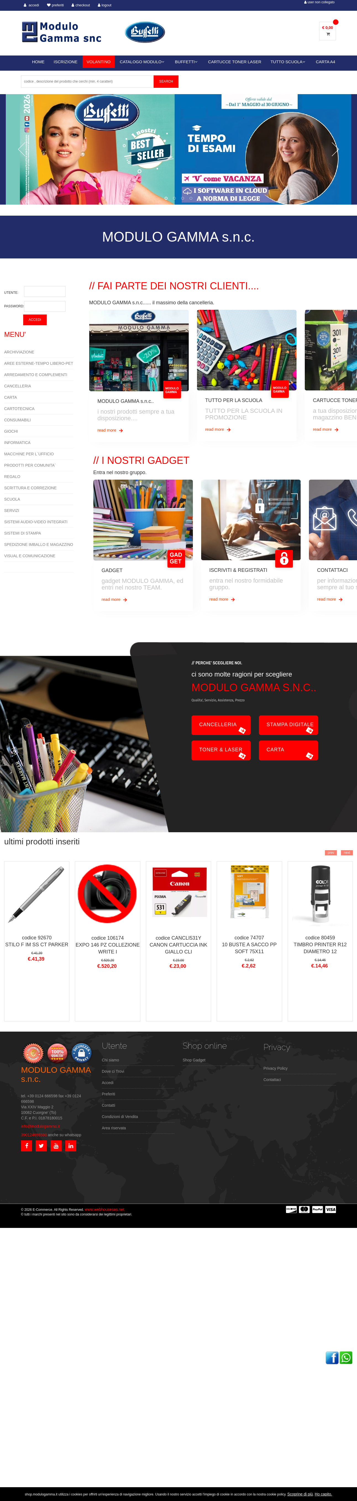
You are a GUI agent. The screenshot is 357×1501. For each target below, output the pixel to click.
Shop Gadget (194, 1060)
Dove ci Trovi (113, 1071)
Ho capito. (323, 1494)
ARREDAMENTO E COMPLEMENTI (35, 374)
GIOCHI (11, 431)
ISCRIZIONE (65, 61)
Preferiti (108, 1094)
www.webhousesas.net (104, 1209)
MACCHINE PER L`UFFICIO (29, 454)
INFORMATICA (17, 442)
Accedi (108, 1082)
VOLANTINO (99, 61)
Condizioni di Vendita (120, 1116)
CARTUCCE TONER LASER (234, 61)
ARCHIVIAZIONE (19, 352)
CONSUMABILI (17, 420)
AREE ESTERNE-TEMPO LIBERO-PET (38, 363)
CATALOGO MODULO (142, 61)
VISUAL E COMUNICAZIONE (29, 556)
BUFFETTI (186, 61)
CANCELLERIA (17, 386)
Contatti (108, 1105)
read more (111, 430)
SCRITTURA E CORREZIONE (30, 488)
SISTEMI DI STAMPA (22, 533)
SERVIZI (11, 510)
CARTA (10, 397)
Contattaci (272, 1079)
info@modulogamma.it (40, 1126)
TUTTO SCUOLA (288, 61)
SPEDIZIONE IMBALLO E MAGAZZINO (38, 544)
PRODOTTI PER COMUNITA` (30, 465)
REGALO (12, 476)
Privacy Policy (276, 1068)
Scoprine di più (300, 1494)
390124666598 (34, 1135)
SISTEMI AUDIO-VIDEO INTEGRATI (35, 522)
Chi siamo (110, 1060)
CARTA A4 (325, 61)
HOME (38, 61)
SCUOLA (12, 499)
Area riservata (114, 1128)
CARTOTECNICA (19, 408)
